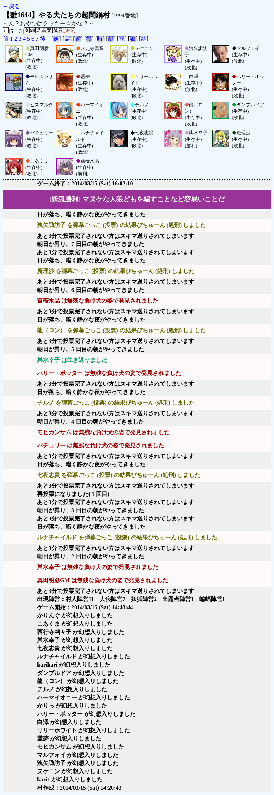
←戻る (11, 6)
